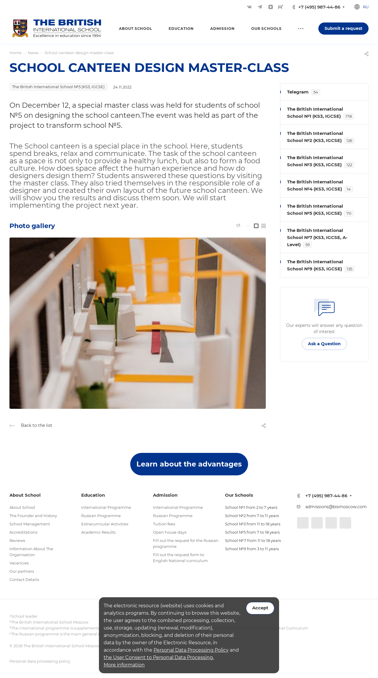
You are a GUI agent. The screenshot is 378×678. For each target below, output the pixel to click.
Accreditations (23, 532)
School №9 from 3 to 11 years (252, 548)
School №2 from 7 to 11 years (252, 515)
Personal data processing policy (39, 661)
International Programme (106, 507)
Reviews (17, 540)
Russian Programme (101, 515)
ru (366, 6)
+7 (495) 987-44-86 (319, 7)
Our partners (21, 571)
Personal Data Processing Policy (191, 650)
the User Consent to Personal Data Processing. (159, 657)
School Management (29, 524)
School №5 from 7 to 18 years (252, 532)
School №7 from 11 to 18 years (253, 540)
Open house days (169, 532)
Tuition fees (164, 524)
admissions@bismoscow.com (336, 506)
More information (124, 665)
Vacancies (19, 563)
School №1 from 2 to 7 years (251, 507)
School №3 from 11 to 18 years (252, 524)
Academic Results (98, 532)
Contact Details (24, 579)
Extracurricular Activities (104, 524)
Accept (260, 608)
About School (22, 507)
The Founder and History (33, 515)
